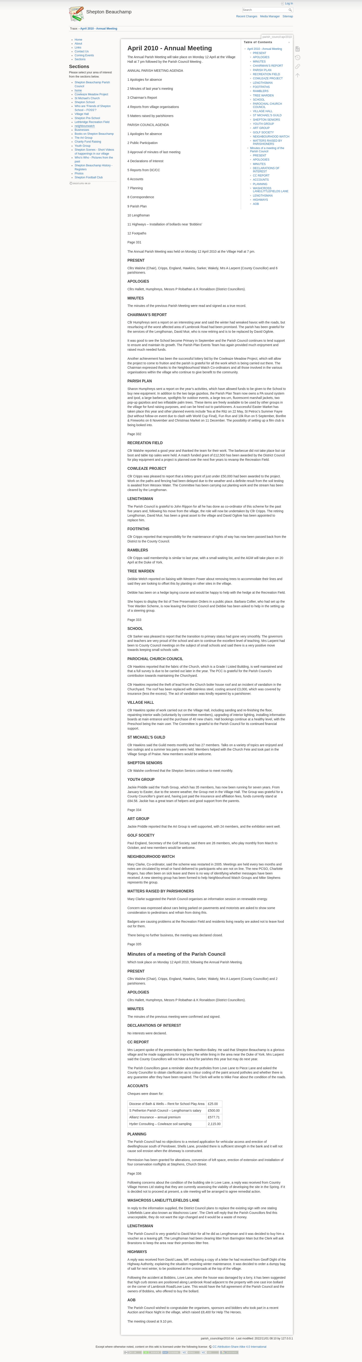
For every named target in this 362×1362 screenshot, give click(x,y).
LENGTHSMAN (262, 82)
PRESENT (259, 53)
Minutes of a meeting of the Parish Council (267, 150)
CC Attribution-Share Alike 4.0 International (239, 1346)
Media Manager (270, 16)
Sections (80, 59)
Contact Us (82, 51)
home (78, 90)
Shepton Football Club (89, 177)
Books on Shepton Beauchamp (94, 133)
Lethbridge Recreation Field (92, 122)
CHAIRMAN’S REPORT (268, 65)
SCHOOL (259, 99)
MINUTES (259, 61)
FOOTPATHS (261, 87)
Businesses (82, 130)
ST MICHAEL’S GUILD (267, 115)
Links (78, 47)
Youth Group (82, 145)
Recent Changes (246, 16)
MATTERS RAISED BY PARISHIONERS (267, 142)
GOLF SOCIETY (263, 132)
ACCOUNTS (261, 179)
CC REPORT (261, 175)
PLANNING (260, 184)
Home (78, 39)
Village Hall (82, 114)
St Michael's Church (87, 98)
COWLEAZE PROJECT (268, 78)
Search (291, 10)
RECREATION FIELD (266, 74)
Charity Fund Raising (88, 141)
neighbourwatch (85, 126)
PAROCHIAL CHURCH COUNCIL (267, 105)
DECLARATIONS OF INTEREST (266, 170)
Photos (79, 173)
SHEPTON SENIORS (266, 119)
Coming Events (84, 55)
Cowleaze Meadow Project (91, 94)
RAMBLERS (260, 91)
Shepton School (85, 102)
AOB (256, 204)
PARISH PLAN (262, 70)
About (78, 43)
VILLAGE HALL (262, 111)
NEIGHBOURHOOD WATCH (271, 136)
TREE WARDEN (263, 95)
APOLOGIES (261, 57)
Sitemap (288, 16)
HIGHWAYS (260, 199)
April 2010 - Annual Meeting (98, 28)
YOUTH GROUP (263, 124)
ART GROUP (261, 128)
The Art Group (84, 137)
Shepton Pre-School (87, 118)
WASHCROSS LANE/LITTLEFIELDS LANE (270, 190)
